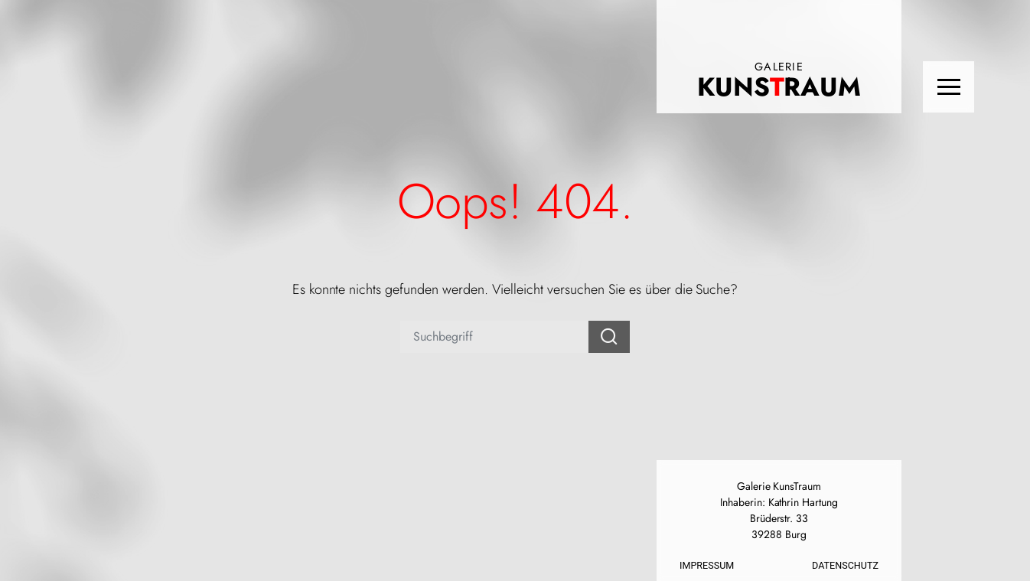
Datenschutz (845, 565)
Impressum (707, 565)
